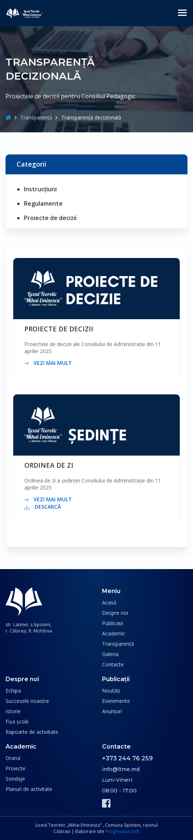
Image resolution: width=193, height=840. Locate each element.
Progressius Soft (122, 831)
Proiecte (15, 768)
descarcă (42, 507)
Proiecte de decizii (50, 218)
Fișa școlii (17, 721)
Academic (113, 633)
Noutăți (111, 690)
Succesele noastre (27, 700)
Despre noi (115, 612)
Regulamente (43, 203)
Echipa (13, 690)
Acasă (109, 602)
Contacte (113, 664)
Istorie (13, 711)
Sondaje (15, 778)
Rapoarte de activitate (32, 731)
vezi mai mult (48, 363)
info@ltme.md (121, 769)
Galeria (110, 654)
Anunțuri (112, 711)
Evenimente (116, 700)
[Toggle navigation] (182, 13)
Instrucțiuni (40, 189)
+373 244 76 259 (127, 758)
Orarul (13, 757)
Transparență (36, 117)
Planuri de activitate (29, 788)
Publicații (112, 623)
